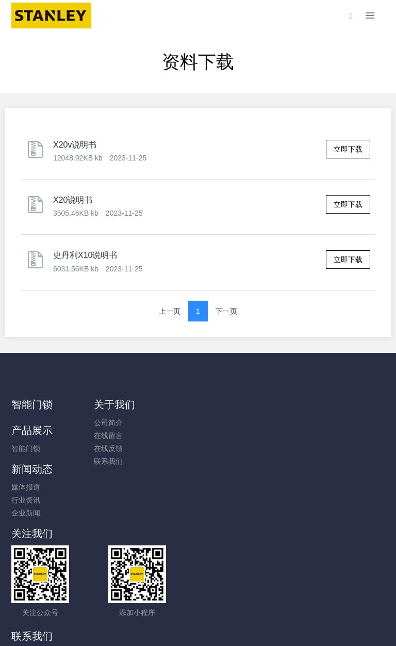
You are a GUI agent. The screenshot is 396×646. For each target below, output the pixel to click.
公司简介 (122, 422)
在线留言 (122, 435)
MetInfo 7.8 (181, 624)
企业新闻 (316, 448)
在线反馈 (122, 448)
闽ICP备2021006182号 (198, 611)
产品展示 (225, 404)
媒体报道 (316, 422)
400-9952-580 (243, 505)
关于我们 (129, 404)
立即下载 (348, 149)
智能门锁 (32, 404)
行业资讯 (316, 435)
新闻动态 (322, 404)
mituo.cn (259, 624)
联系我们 (122, 461)
